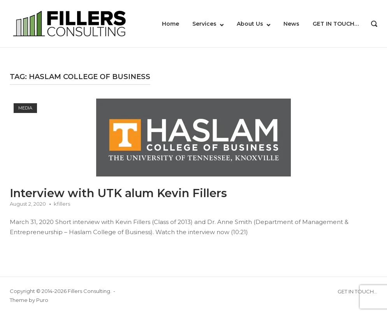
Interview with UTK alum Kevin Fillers (118, 193)
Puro (42, 300)
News (291, 23)
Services (204, 23)
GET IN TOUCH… (336, 23)
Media (25, 108)
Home (170, 23)
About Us (250, 23)
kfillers (62, 204)
